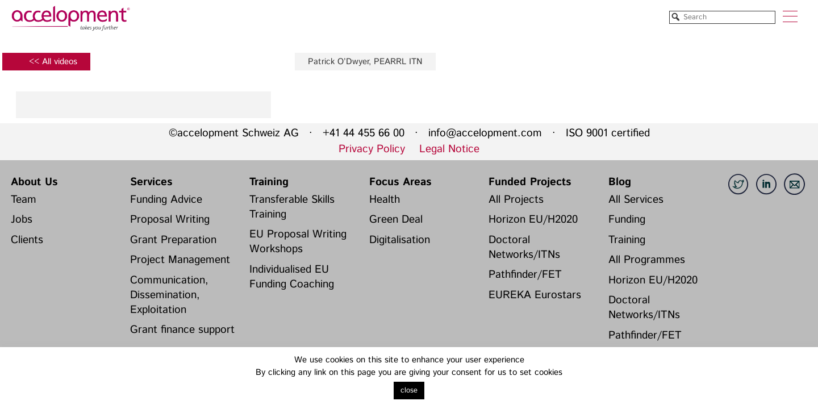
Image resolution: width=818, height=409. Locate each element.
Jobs (21, 219)
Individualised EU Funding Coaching (291, 277)
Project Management (180, 260)
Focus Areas (400, 182)
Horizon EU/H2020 (533, 219)
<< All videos (53, 62)
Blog (619, 182)
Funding (626, 219)
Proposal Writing (170, 219)
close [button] (409, 390)
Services (151, 182)
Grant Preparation (173, 240)
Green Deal (396, 219)
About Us (34, 182)
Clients (27, 240)
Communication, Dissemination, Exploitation (169, 295)
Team (23, 199)
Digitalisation (399, 240)
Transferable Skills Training (292, 207)
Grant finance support (182, 329)
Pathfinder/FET (525, 274)
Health (384, 199)
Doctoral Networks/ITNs (524, 247)
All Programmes (646, 260)
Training (269, 182)
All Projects (516, 199)
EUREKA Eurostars (535, 295)
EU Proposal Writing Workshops (298, 242)
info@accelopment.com (485, 133)
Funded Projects (530, 182)
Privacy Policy (372, 149)
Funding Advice (166, 199)
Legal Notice (449, 149)
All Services (635, 199)
